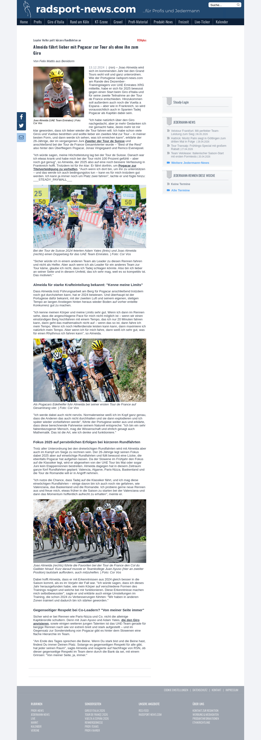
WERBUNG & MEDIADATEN (206, 714)
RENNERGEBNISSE (94, 722)
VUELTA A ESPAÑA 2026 (97, 718)
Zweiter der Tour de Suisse (105, 141)
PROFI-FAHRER (92, 730)
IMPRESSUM (232, 690)
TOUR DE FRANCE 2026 (96, 714)
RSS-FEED (144, 710)
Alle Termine (180, 190)
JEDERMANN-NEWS (40, 714)
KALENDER (36, 726)
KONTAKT (216, 690)
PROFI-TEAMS (92, 726)
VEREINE (35, 730)
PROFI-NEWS (37, 710)
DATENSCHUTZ (200, 690)
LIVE (33, 718)
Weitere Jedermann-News (190, 162)
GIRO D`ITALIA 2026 (95, 710)
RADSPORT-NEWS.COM (150, 714)
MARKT (34, 722)
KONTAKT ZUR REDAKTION (205, 710)
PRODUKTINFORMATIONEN (206, 718)
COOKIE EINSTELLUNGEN (176, 690)
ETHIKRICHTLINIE (201, 722)
